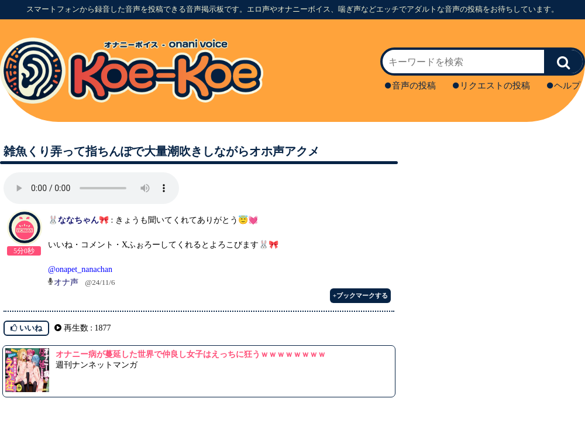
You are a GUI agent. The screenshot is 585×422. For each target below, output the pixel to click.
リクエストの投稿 (491, 85)
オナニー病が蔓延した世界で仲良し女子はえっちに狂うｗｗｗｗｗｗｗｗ (191, 354)
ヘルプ (563, 85)
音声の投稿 (410, 85)
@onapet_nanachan (80, 269)
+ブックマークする (360, 295)
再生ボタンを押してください (91, 188)
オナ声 (66, 282)
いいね (26, 328)
